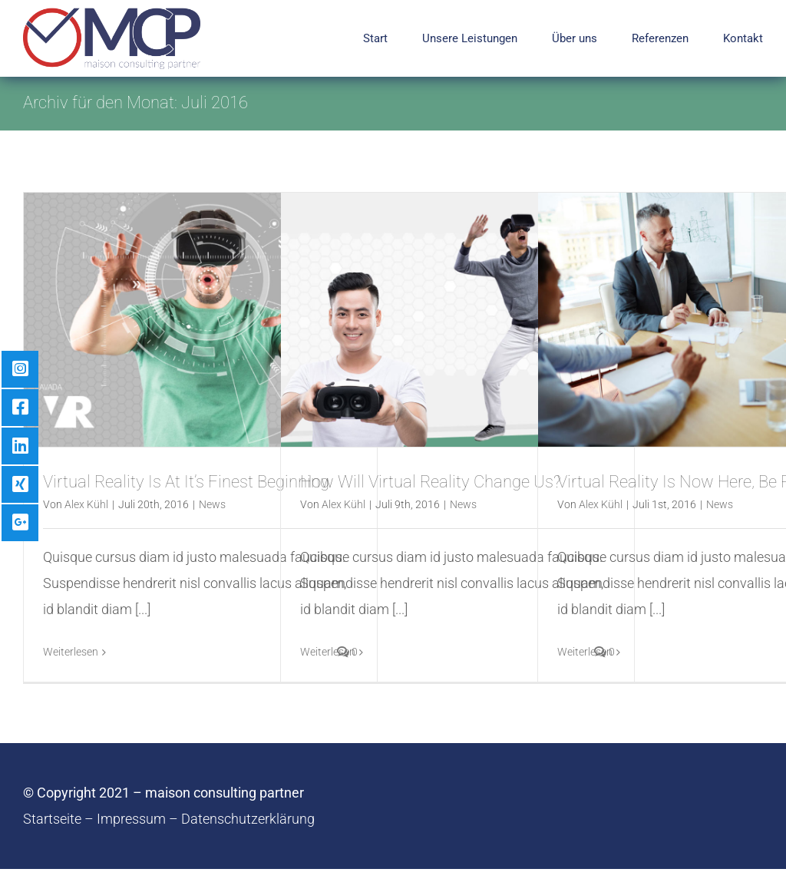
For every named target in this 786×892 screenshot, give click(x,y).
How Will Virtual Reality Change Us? (430, 481)
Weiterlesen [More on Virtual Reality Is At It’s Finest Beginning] (70, 652)
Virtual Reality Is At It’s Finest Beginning (186, 481)
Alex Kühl (86, 504)
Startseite (52, 819)
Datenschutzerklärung (248, 819)
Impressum (131, 819)
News (212, 504)
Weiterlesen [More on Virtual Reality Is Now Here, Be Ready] (585, 652)
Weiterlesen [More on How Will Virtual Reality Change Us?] (327, 652)
